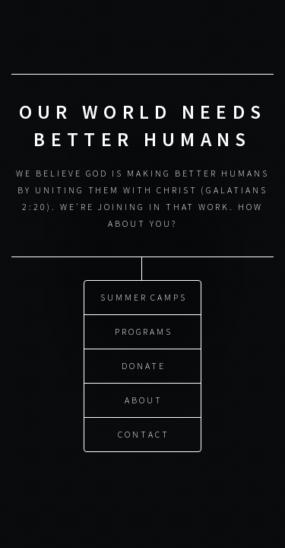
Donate (144, 365)
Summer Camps (143, 296)
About (144, 399)
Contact (143, 433)
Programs (144, 330)
